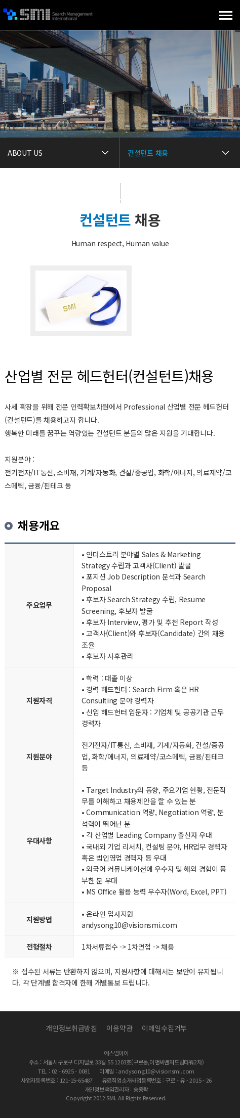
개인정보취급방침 (71, 1028)
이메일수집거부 (164, 1028)
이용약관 (119, 1028)
